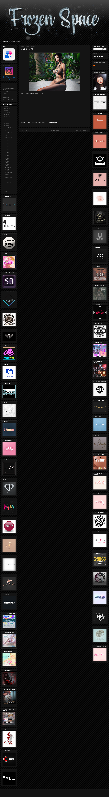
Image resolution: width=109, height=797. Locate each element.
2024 (5, 110)
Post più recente (27, 130)
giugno (7, 187)
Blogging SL (6, 86)
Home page (54, 130)
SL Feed (5, 93)
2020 (6, 118)
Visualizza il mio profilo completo (99, 67)
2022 (5, 114)
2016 (5, 125)
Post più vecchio (81, 130)
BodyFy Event (46, 95)
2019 (5, 120)
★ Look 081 (8, 167)
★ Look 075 (8, 180)
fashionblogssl (8, 99)
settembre (8, 134)
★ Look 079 (8, 172)
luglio (7, 185)
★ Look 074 (8, 182)
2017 (5, 123)
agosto (8, 137)
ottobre (8, 132)
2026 (5, 106)
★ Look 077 (8, 177)
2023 (5, 112)
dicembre (8, 127)
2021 (5, 116)
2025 (5, 108)
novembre (8, 129)
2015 (5, 191)
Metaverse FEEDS (8, 91)
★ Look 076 (8, 179)
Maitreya (28, 93)
